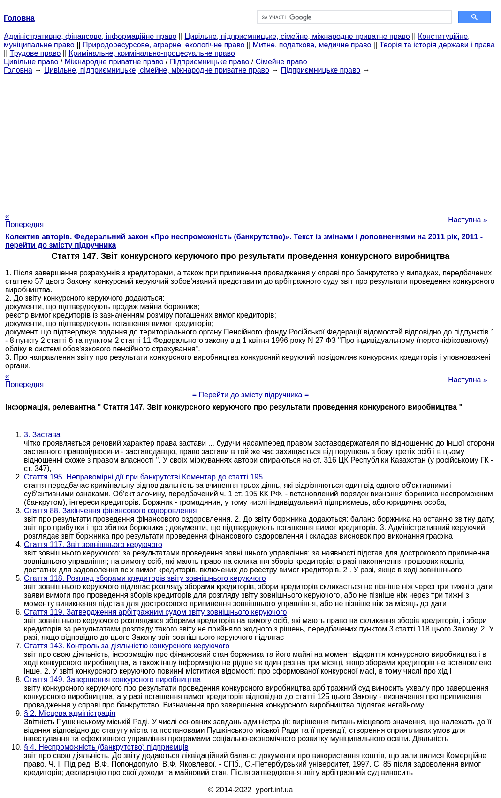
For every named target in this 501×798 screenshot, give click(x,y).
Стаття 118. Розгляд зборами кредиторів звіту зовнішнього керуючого (145, 578)
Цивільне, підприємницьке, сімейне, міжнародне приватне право (297, 36)
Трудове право (35, 53)
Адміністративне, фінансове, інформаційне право (90, 36)
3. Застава (42, 435)
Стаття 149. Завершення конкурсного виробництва (112, 680)
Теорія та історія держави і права (437, 45)
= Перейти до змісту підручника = (250, 395)
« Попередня (24, 220)
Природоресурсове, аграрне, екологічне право (163, 45)
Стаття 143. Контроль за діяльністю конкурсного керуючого (126, 646)
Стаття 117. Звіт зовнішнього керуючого (93, 544)
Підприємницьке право (210, 62)
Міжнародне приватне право (114, 62)
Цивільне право (31, 62)
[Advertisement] (250, 140)
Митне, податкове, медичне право (312, 45)
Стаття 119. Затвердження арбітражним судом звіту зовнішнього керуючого (155, 612)
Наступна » (467, 220)
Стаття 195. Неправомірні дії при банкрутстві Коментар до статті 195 (143, 477)
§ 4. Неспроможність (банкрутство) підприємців (106, 747)
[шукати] (353, 17)
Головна (18, 70)
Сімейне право (281, 62)
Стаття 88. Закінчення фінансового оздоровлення (110, 511)
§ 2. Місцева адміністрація (69, 713)
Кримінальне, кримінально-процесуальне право (152, 53)
